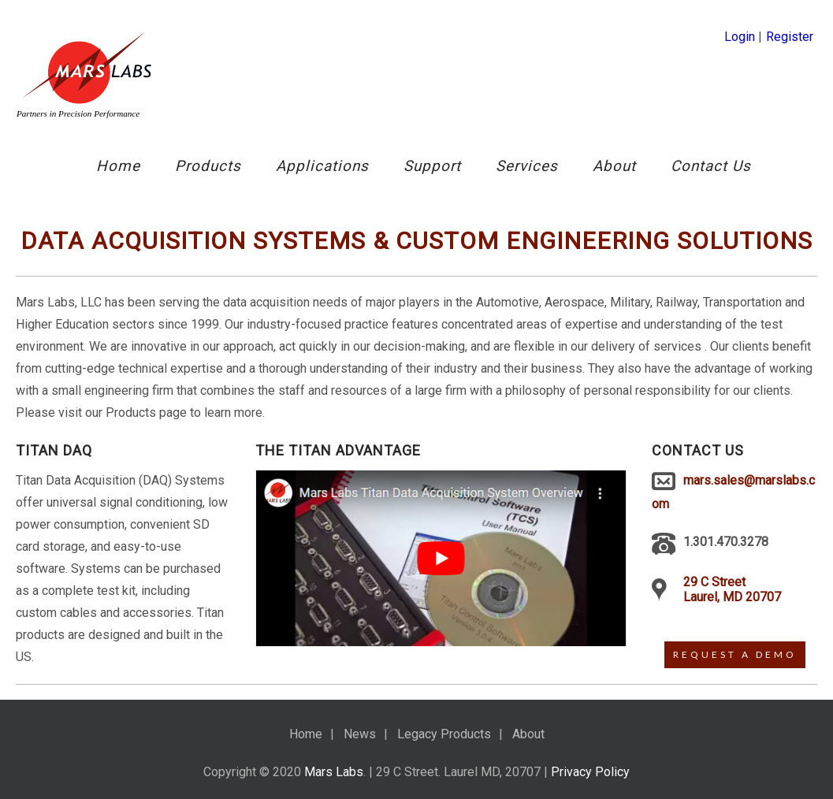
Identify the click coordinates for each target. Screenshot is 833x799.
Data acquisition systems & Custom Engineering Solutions (416, 241)
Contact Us (711, 166)
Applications (322, 166)
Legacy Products (444, 734)
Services (527, 166)
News (360, 734)
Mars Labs (333, 771)
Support (432, 166)
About (614, 166)
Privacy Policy (590, 771)
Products (208, 166)
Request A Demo (735, 654)
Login (739, 36)
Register (789, 36)
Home (118, 166)
